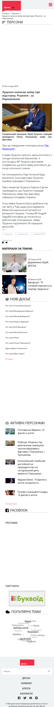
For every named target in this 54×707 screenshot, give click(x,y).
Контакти (26, 693)
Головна (5, 13)
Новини (26, 683)
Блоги (26, 688)
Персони (15, 13)
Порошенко (23, 234)
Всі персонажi (11, 504)
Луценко (8, 234)
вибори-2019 (39, 234)
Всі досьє (9, 359)
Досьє (26, 678)
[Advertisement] (27, 55)
